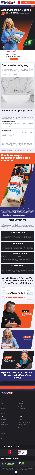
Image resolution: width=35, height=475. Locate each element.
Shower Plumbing (21, 406)
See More (20, 411)
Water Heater (20, 421)
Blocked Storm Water (5, 421)
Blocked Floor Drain (4, 424)
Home (2, 403)
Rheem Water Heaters (22, 426)
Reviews (2, 436)
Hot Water (20, 419)
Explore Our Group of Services (6, 6)
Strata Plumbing (21, 410)
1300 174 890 (24, 215)
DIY (1, 440)
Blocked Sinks (3, 422)
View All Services (11, 51)
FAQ (1, 438)
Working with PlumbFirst (5, 411)
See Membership (13, 59)
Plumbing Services (4, 406)
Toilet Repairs (20, 405)
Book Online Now (17, 387)
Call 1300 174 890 (17, 383)
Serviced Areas (3, 408)
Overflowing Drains (4, 426)
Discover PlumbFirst (4, 405)
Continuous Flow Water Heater (24, 422)
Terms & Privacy (4, 441)
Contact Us (3, 413)
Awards (2, 410)
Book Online (27, 2)
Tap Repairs (20, 403)
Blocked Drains (3, 419)
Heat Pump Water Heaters (23, 424)
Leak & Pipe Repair (21, 408)
